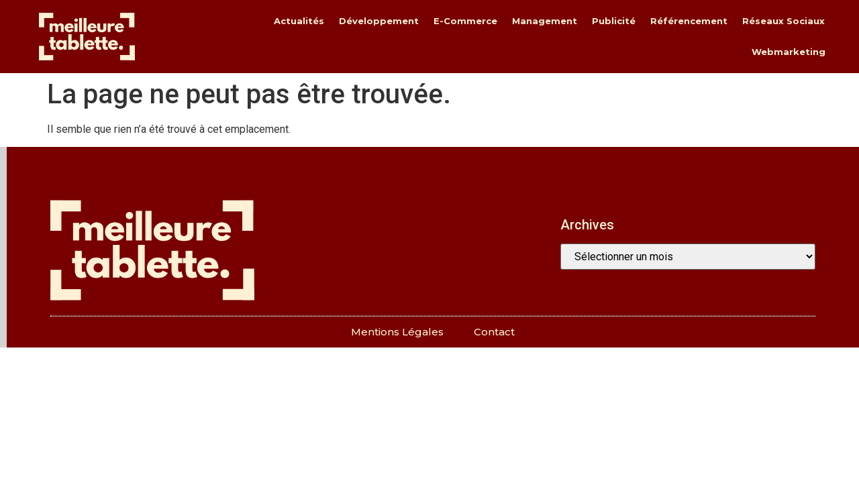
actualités (299, 20)
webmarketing (788, 51)
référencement (688, 20)
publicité (614, 20)
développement (379, 20)
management (544, 20)
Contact (494, 331)
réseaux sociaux (783, 20)
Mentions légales (397, 331)
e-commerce (465, 20)
